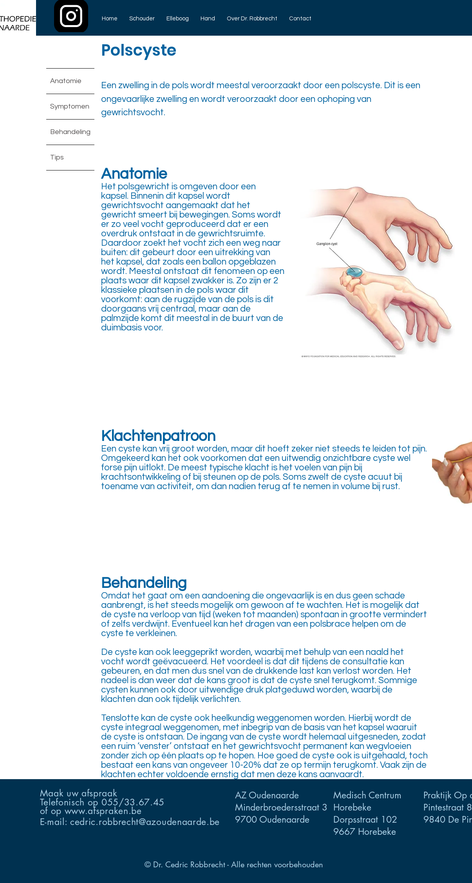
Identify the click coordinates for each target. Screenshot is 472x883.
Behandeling (70, 132)
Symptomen (69, 106)
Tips (57, 157)
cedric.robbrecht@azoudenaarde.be (145, 822)
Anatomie (65, 81)
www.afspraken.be (103, 811)
